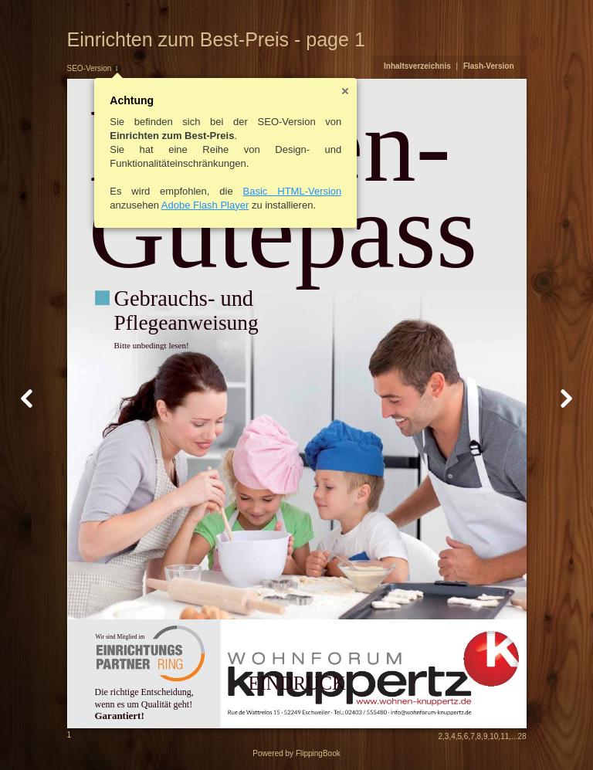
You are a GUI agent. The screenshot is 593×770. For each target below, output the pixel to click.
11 (504, 736)
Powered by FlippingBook (296, 753)
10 (494, 736)
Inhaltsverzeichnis (417, 66)
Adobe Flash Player (205, 205)
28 (521, 736)
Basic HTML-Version (292, 191)
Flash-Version (488, 66)
